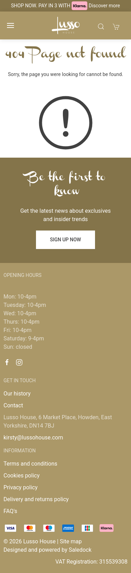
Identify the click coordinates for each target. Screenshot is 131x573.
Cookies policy (21, 475)
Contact (13, 405)
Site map (71, 541)
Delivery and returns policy (36, 499)
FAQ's (10, 511)
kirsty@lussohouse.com (33, 437)
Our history (17, 393)
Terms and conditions (30, 463)
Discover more (104, 5)
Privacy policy (20, 487)
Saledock (80, 549)
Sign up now (65, 239)
